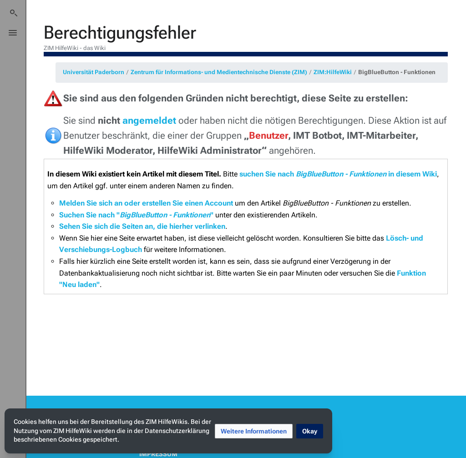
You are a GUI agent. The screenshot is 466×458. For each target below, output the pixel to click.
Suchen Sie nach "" (136, 215)
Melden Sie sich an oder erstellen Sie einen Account (146, 203)
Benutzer (268, 135)
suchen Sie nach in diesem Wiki (338, 174)
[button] (254, 431)
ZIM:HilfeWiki (333, 72)
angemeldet (149, 120)
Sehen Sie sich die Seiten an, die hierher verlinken (142, 226)
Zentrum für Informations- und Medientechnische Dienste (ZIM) (219, 72)
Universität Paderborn (93, 72)
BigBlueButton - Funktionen (397, 72)
